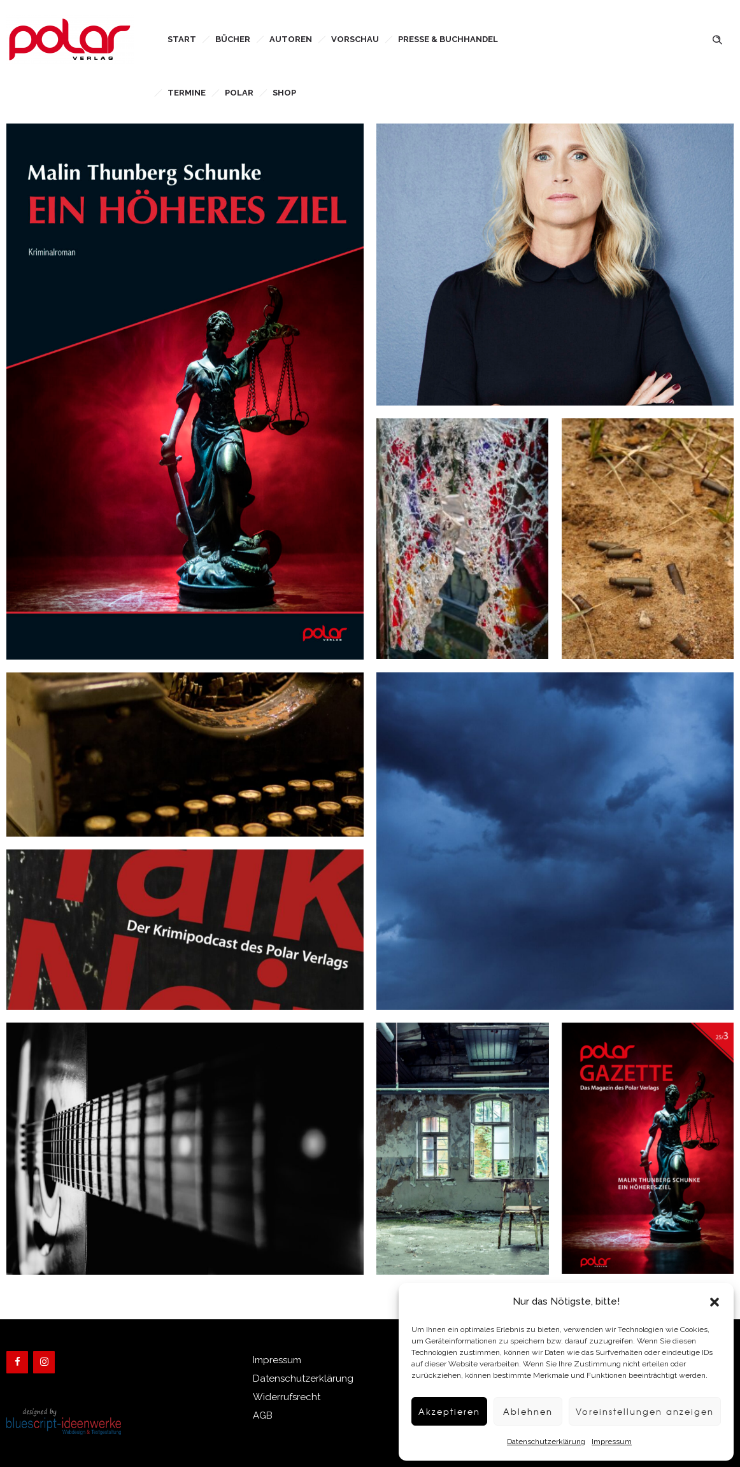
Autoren (290, 39)
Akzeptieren (429, 1412)
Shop (284, 92)
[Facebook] (17, 1362)
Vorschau (355, 39)
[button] (714, 1302)
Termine (186, 92)
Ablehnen (511, 1412)
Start (181, 39)
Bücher (232, 39)
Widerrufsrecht (286, 1397)
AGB (263, 1415)
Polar (239, 92)
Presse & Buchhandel (448, 39)
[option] (462, 1148)
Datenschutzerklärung (534, 1441)
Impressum (600, 1441)
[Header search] (717, 38)
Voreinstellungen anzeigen (637, 1412)
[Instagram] (44, 1362)
